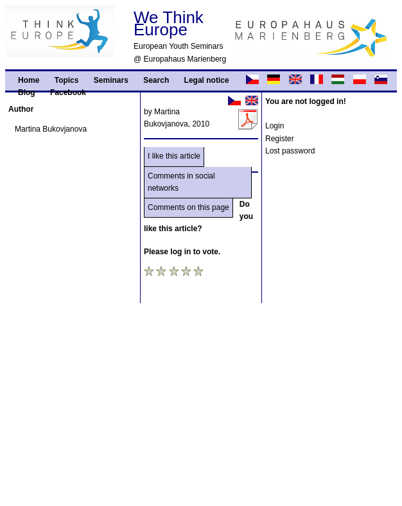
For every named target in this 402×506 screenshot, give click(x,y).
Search (156, 80)
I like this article (174, 156)
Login (274, 125)
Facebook (68, 92)
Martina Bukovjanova (51, 129)
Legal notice (206, 80)
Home (28, 80)
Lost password (290, 150)
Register (279, 138)
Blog (26, 92)
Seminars (111, 80)
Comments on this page (188, 207)
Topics (67, 80)
